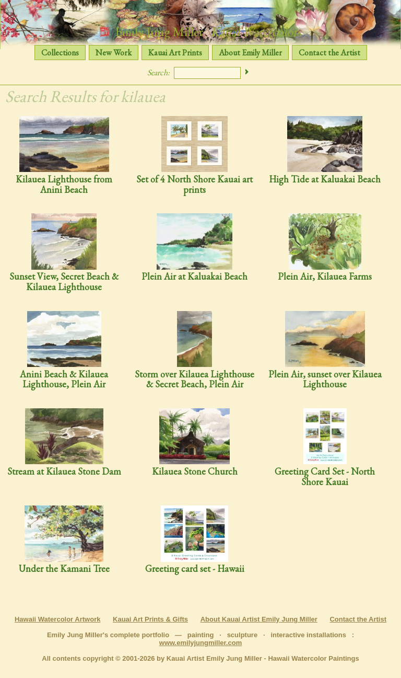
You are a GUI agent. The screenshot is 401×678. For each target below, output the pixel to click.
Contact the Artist (329, 52)
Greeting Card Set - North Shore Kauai (325, 447)
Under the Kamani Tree (64, 539)
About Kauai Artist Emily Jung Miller (258, 619)
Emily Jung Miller (200, 31)
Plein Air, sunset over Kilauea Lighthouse (325, 350)
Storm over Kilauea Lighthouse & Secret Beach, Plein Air (194, 350)
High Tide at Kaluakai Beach (325, 150)
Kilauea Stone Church (195, 442)
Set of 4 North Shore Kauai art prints (194, 155)
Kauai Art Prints (175, 52)
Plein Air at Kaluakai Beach (194, 247)
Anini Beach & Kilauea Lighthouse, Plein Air (64, 350)
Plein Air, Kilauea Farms (325, 247)
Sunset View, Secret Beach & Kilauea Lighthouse (64, 252)
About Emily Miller (250, 52)
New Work (114, 52)
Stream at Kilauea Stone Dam (64, 442)
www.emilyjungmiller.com (200, 643)
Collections (60, 52)
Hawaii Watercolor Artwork (57, 619)
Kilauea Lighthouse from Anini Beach (64, 155)
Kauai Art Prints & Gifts (150, 619)
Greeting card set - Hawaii (194, 539)
